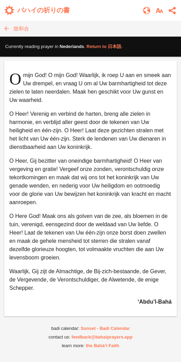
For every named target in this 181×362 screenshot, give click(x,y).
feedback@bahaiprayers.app (102, 337)
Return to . (105, 46)
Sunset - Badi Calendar (105, 328)
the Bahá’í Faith (102, 345)
